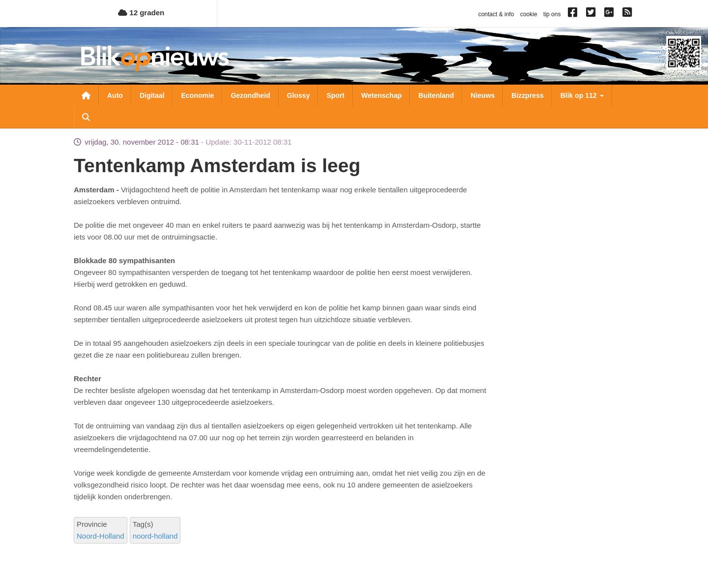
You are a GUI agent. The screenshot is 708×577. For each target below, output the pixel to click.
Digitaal (152, 95)
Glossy (298, 95)
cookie (528, 14)
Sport (335, 95)
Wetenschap (381, 95)
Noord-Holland (100, 536)
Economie (197, 95)
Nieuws (483, 95)
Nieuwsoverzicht (86, 95)
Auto (115, 95)
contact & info (496, 14)
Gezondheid (250, 95)
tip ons (551, 14)
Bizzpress (527, 95)
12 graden (141, 12)
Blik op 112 (582, 95)
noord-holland (155, 536)
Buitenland (436, 95)
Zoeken (86, 117)
